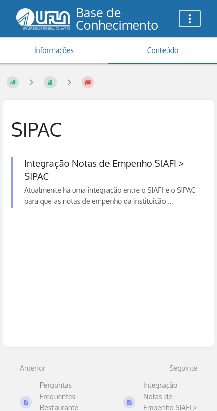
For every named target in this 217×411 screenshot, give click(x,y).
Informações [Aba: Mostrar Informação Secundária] (54, 50)
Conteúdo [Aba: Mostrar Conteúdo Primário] (162, 50)
